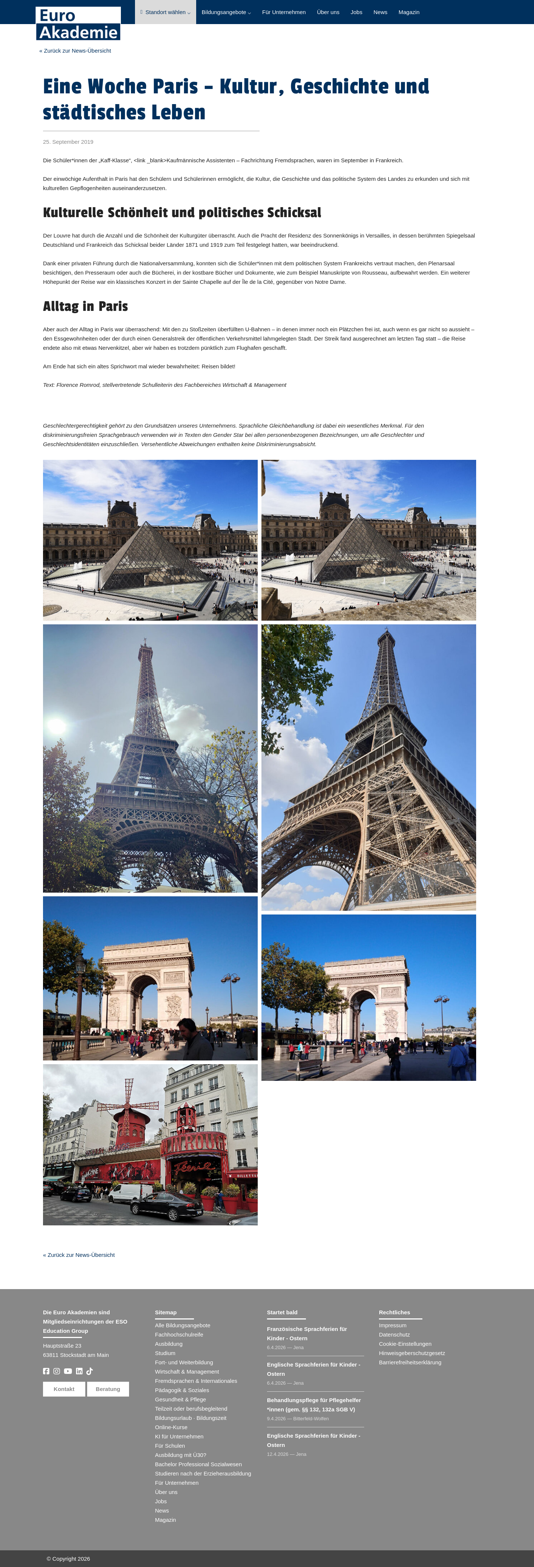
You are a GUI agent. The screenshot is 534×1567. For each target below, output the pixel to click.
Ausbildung (168, 1344)
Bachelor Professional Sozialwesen (198, 1464)
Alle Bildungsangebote (182, 1325)
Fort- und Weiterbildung (184, 1362)
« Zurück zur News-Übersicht (75, 50)
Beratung (108, 1389)
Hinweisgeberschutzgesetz (412, 1353)
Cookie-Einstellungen (405, 1344)
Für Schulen (170, 1445)
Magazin (409, 12)
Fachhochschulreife (179, 1334)
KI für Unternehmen (179, 1436)
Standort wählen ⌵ (166, 12)
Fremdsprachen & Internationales (196, 1381)
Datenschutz (394, 1334)
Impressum (392, 1325)
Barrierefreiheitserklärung (410, 1362)
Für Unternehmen (284, 12)
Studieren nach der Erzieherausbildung (203, 1473)
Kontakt (64, 1389)
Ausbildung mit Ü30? (180, 1455)
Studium (165, 1353)
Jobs (357, 12)
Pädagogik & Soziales (182, 1390)
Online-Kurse (171, 1427)
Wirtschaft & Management (187, 1371)
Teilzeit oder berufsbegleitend (191, 1408)
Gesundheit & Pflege (180, 1399)
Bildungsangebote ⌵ (226, 12)
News (380, 12)
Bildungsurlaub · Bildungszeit (191, 1418)
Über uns (328, 12)
